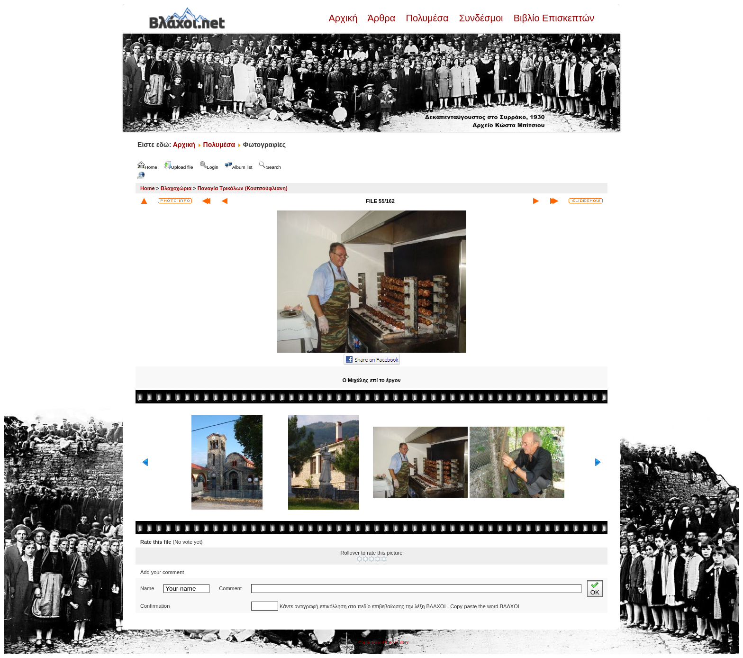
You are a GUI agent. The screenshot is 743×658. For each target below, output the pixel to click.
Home (147, 188)
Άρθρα (381, 18)
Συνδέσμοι (481, 18)
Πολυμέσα (427, 18)
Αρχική (344, 18)
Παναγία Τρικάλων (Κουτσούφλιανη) (243, 188)
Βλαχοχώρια (176, 188)
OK (594, 588)
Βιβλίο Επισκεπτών (552, 18)
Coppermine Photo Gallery (383, 642)
